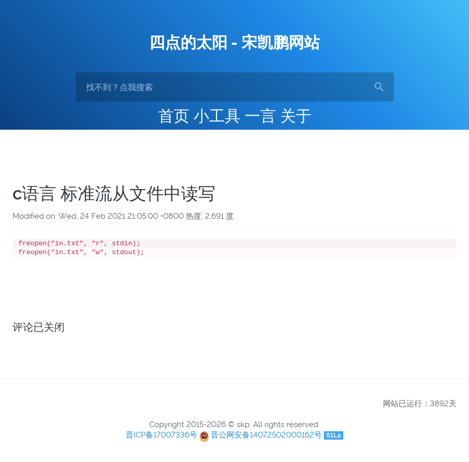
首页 (173, 116)
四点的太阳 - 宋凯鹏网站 (234, 42)
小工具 (217, 116)
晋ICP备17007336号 (161, 437)
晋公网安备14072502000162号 (266, 437)
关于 (295, 116)
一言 (260, 116)
